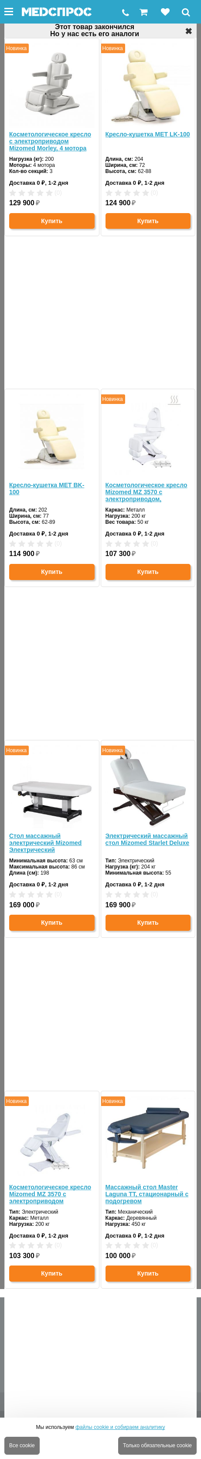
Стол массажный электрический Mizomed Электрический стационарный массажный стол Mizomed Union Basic (49, 842)
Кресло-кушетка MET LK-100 (148, 134)
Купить (51, 220)
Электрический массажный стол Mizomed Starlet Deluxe (148, 839)
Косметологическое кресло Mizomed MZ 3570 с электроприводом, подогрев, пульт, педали (146, 492)
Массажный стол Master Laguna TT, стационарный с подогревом (147, 1194)
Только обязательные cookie (157, 1445)
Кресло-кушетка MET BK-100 (46, 488)
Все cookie (22, 1445)
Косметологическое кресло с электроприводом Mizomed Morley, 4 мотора (50, 141)
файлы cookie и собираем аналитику (120, 1427)
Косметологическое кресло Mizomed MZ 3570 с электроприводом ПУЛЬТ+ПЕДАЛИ (50, 1194)
